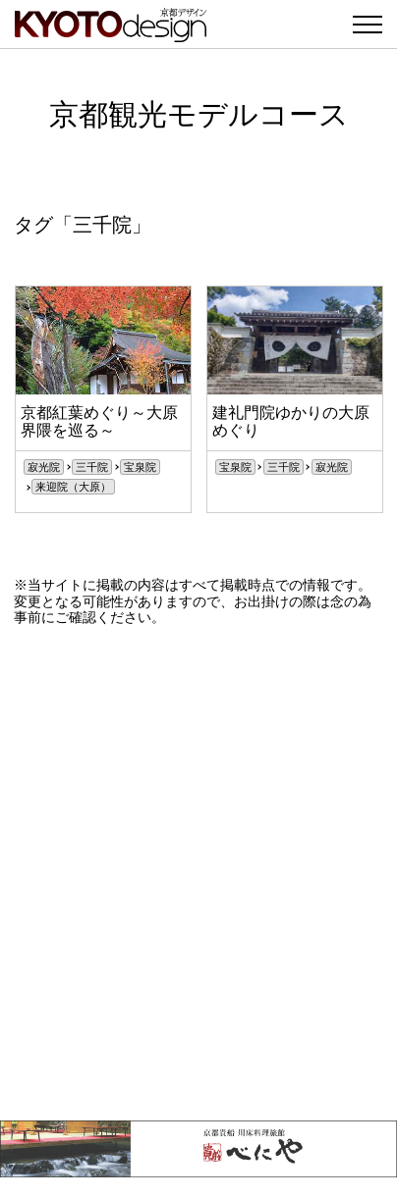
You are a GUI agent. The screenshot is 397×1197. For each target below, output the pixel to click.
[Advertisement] (198, 873)
